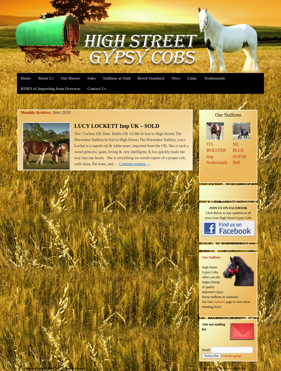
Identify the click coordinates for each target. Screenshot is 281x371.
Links (192, 78)
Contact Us (96, 88)
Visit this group (231, 356)
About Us (46, 78)
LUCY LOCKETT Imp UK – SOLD (116, 126)
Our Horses (70, 78)
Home (26, 78)
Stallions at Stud (116, 78)
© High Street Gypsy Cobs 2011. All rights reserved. (53, 368)
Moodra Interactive (234, 368)
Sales (91, 78)
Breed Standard (150, 78)
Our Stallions (211, 257)
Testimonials (214, 78)
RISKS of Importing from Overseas (50, 88)
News (175, 78)
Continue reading (134, 164)
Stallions (219, 302)
